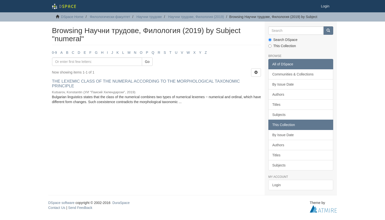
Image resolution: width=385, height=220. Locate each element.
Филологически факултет (110, 17)
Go (147, 62)
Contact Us (56, 208)
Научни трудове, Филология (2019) (196, 17)
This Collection (282, 46)
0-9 (54, 53)
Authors (278, 94)
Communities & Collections (292, 74)
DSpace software (61, 203)
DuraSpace (121, 203)
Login (276, 185)
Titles (276, 105)
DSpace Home (72, 17)
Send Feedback (80, 208)
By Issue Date (283, 84)
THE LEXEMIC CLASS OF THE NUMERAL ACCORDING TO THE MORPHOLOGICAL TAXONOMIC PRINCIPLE (146, 83)
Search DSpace (282, 40)
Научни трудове (149, 17)
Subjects (279, 115)
